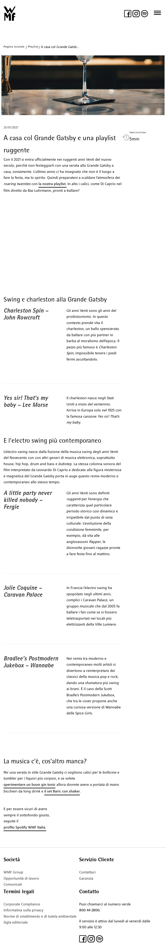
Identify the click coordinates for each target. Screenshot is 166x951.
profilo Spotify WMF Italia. (25, 827)
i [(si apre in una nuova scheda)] (21, 884)
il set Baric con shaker (62, 791)
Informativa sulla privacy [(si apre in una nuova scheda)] (23, 910)
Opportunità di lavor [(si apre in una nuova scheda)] (20, 878)
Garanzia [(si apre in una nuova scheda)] (86, 878)
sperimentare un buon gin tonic (29, 784)
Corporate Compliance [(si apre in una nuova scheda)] (22, 904)
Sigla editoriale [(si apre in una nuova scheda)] (16, 922)
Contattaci (87, 872)
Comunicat (12, 884)
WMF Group (13, 872)
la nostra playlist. (52, 184)
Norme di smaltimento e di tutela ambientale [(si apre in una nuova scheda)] (40, 916)
